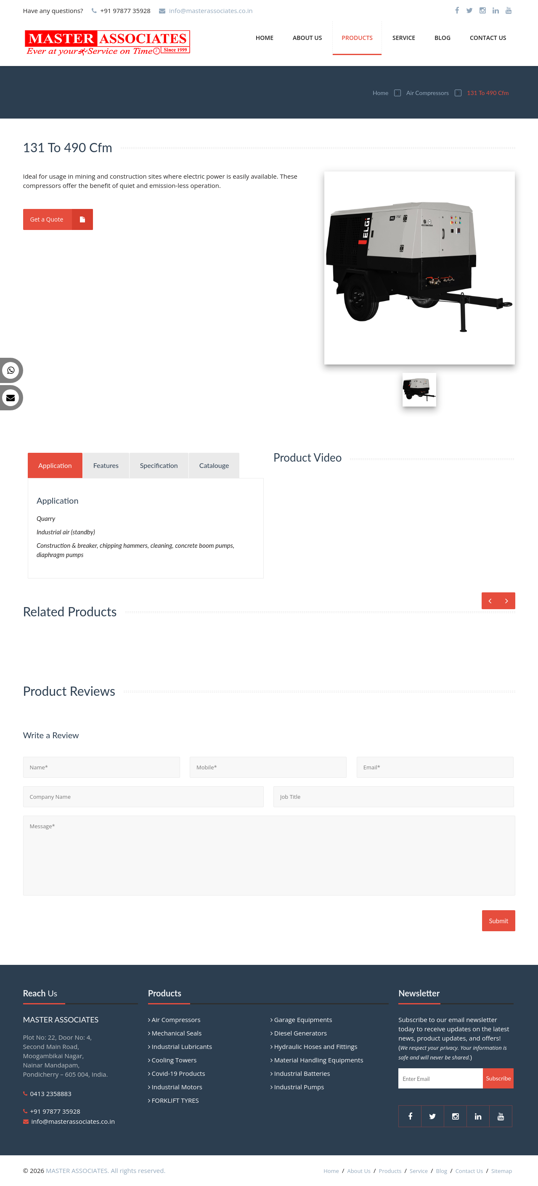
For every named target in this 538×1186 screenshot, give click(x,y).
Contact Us (488, 38)
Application (55, 465)
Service (403, 38)
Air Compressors (427, 92)
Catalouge (214, 465)
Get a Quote (61, 219)
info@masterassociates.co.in (211, 10)
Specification (159, 465)
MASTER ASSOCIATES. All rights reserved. (105, 1170)
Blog (443, 38)
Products (357, 38)
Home (264, 38)
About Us (307, 38)
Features (106, 465)
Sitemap (501, 1171)
